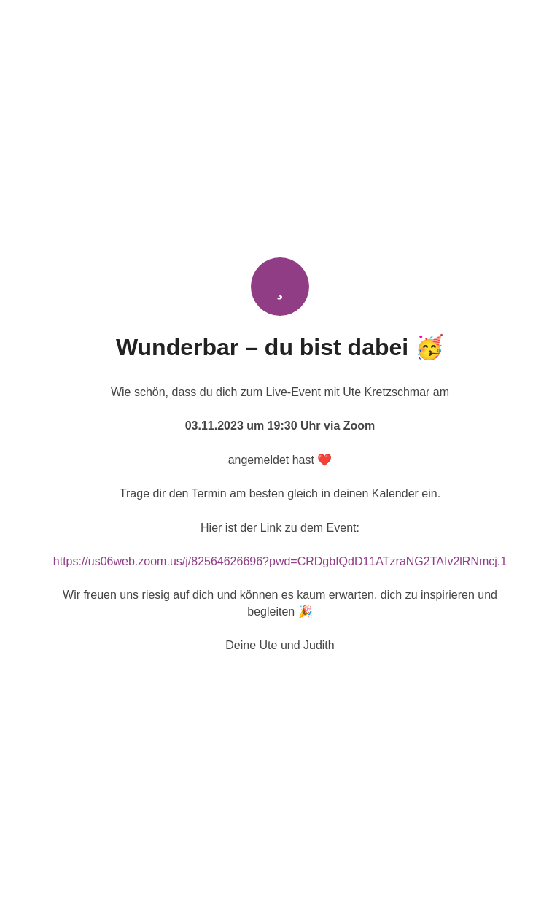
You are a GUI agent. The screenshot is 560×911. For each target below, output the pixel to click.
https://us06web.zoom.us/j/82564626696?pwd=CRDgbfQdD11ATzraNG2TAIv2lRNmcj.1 (280, 561)
